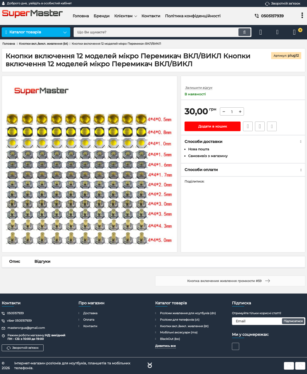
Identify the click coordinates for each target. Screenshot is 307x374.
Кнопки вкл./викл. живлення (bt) (184, 326)
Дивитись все (165, 346)
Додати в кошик (212, 126)
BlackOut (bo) (170, 339)
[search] (162, 32)
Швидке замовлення (248, 126)
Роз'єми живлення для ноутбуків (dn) (188, 313)
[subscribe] (268, 321)
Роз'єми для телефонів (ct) (179, 319)
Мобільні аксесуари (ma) (179, 332)
